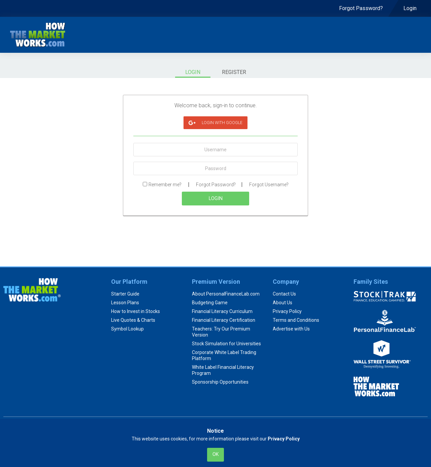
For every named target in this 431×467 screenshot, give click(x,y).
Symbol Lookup (127, 329)
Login (192, 72)
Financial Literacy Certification (223, 320)
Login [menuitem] (410, 8)
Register (234, 72)
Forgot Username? (269, 184)
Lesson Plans (125, 302)
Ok (215, 454)
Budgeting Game (210, 302)
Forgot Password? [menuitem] (361, 8)
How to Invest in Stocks (135, 311)
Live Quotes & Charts (133, 320)
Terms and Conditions (296, 320)
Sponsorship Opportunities (220, 382)
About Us (282, 302)
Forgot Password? (216, 184)
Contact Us (284, 294)
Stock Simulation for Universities (226, 343)
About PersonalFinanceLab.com (226, 294)
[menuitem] (361, 8)
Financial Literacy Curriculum (222, 311)
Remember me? (164, 184)
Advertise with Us (291, 329)
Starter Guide (125, 294)
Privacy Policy (287, 311)
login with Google (215, 122)
